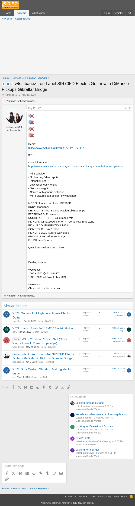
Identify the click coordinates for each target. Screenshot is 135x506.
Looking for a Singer (87, 449)
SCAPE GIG (83, 437)
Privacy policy (104, 496)
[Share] (125, 108)
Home (7, 12)
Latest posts (78, 397)
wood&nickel (18, 347)
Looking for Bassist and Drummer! (95, 426)
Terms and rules (87, 496)
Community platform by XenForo (67, 503)
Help (116, 496)
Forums (21, 12)
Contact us (70, 496)
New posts (7, 18)
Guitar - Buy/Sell (45, 321)
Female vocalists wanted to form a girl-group (101, 414)
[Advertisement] (67, 48)
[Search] (129, 13)
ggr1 (14, 332)
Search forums (22, 18)
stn (13, 377)
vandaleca (17, 321)
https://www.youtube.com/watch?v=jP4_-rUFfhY (56, 147)
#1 (130, 108)
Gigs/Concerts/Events (87, 444)
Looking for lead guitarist (90, 402)
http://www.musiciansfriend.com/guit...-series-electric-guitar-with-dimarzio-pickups (75, 166)
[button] (48, 13)
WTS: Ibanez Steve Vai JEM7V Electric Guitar (42, 328)
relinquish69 (11, 94)
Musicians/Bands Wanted (88, 409)
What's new (38, 12)
